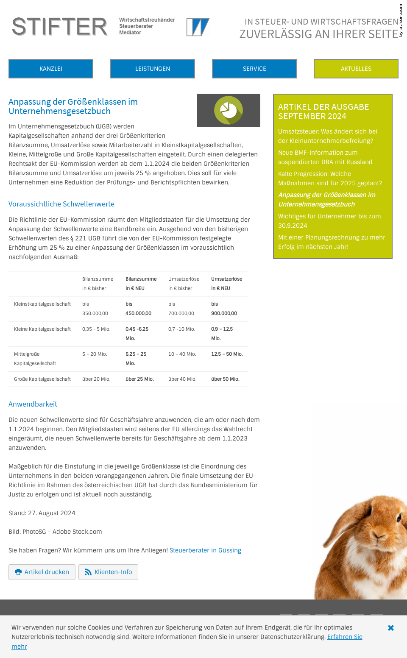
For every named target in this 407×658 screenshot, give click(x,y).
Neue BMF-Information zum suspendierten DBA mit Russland (325, 157)
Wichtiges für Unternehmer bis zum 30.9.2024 (329, 220)
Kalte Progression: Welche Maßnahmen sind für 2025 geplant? (330, 178)
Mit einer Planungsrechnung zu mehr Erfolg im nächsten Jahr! (331, 242)
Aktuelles (356, 68)
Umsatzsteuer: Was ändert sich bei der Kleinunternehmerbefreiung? (327, 136)
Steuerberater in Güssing (205, 550)
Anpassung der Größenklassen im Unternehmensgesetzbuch (326, 199)
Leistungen (152, 68)
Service (254, 68)
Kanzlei (50, 68)
